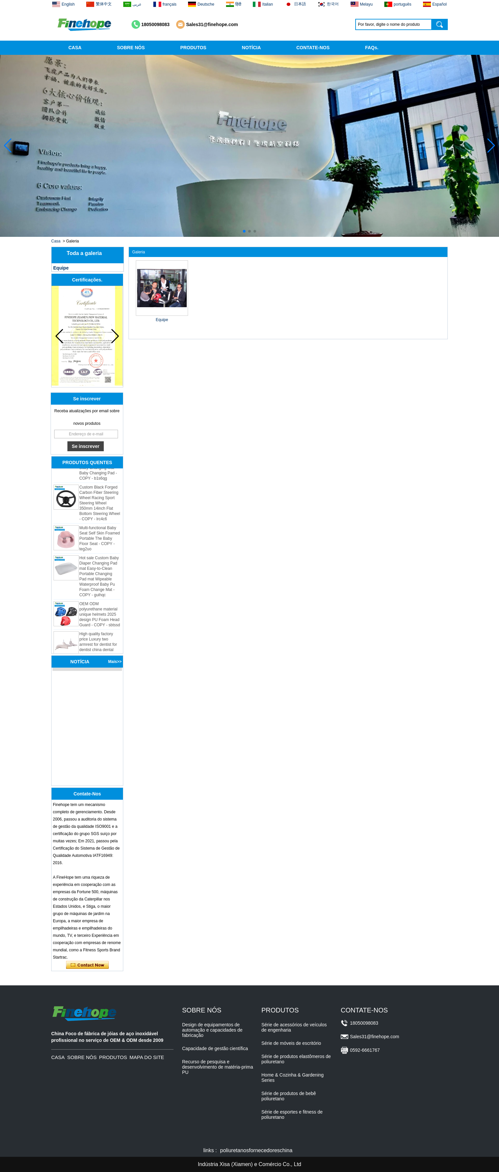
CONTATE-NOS (313, 47)
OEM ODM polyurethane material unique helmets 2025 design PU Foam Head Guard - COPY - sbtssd (99, 616)
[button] (244, 231)
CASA (75, 47)
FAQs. (371, 47)
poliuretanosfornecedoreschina (256, 1150)
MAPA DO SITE (147, 1057)
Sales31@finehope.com (212, 24)
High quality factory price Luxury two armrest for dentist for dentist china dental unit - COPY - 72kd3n (98, 646)
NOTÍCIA (251, 47)
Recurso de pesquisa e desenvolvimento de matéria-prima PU (217, 1067)
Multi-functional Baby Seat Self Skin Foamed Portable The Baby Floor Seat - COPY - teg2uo (99, 540)
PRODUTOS (193, 47)
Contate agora (87, 965)
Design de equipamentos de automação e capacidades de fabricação (212, 1030)
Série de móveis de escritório (291, 1043)
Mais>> (115, 661)
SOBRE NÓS (131, 47)
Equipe (61, 268)
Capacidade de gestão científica (215, 1048)
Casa (55, 241)
